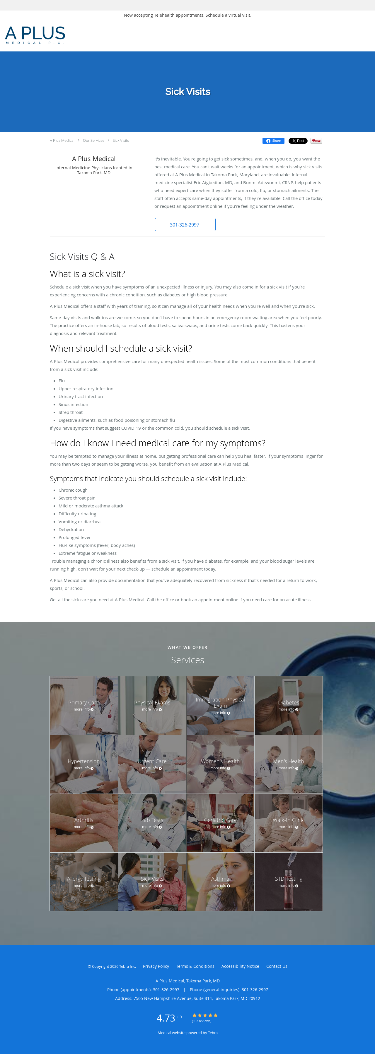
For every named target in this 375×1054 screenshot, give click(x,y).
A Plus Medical (62, 140)
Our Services (93, 140)
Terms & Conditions (195, 966)
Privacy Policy (156, 966)
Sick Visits (121, 140)
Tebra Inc (127, 966)
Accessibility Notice (240, 966)
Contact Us (276, 966)
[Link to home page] (65, 35)
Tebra (213, 1032)
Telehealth (164, 15)
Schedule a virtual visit (228, 15)
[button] (184, 224)
